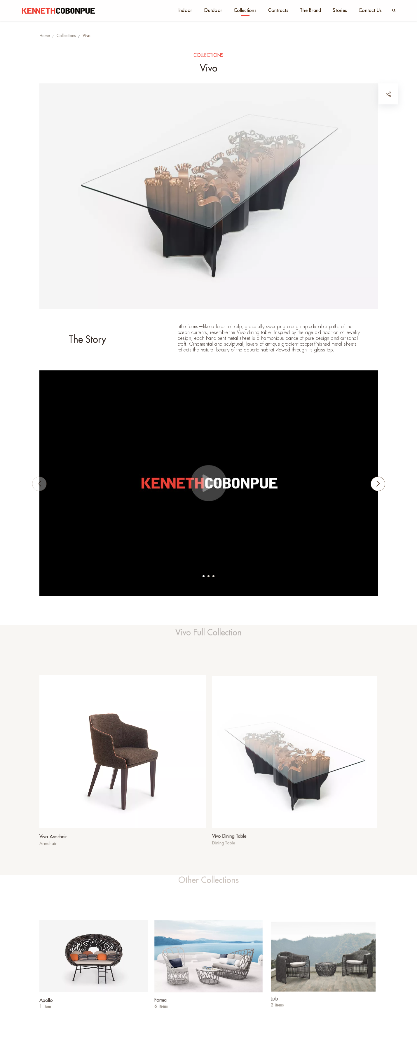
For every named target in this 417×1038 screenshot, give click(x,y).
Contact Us (370, 10)
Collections (245, 10)
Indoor (185, 10)
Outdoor (213, 10)
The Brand (310, 10)
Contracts (278, 10)
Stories (340, 10)
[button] (204, 576)
